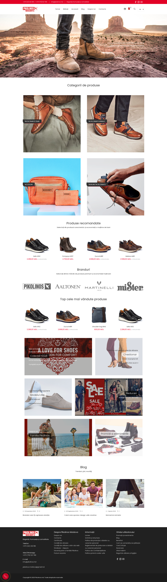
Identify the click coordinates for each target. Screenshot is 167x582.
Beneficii (119, 540)
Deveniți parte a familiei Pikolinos (66, 551)
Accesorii (74, 9)
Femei (57, 9)
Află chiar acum (131, 363)
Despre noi (92, 9)
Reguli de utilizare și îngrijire (126, 553)
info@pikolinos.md (57, 2)
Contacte (102, 9)
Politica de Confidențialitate (95, 551)
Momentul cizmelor (113, 515)
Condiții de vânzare (61, 543)
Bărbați (65, 9)
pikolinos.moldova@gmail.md (34, 567)
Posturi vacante (60, 553)
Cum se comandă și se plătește (128, 543)
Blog (82, 9)
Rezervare (120, 548)
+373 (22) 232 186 (28, 2)
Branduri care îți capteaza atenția (36, 515)
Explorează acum (36, 403)
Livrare (87, 535)
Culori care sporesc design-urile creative (80, 515)
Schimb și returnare (92, 538)
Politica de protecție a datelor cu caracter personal (97, 541)
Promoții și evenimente (124, 535)
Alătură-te (33, 444)
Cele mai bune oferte (129, 402)
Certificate (58, 540)
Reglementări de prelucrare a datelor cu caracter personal (99, 546)
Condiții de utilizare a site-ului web (66, 545)
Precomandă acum (136, 51)
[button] (41, 505)
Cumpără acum (35, 364)
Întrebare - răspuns (61, 548)
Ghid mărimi (120, 551)
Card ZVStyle (121, 545)
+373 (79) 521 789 (41, 2)
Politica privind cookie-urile (95, 553)
